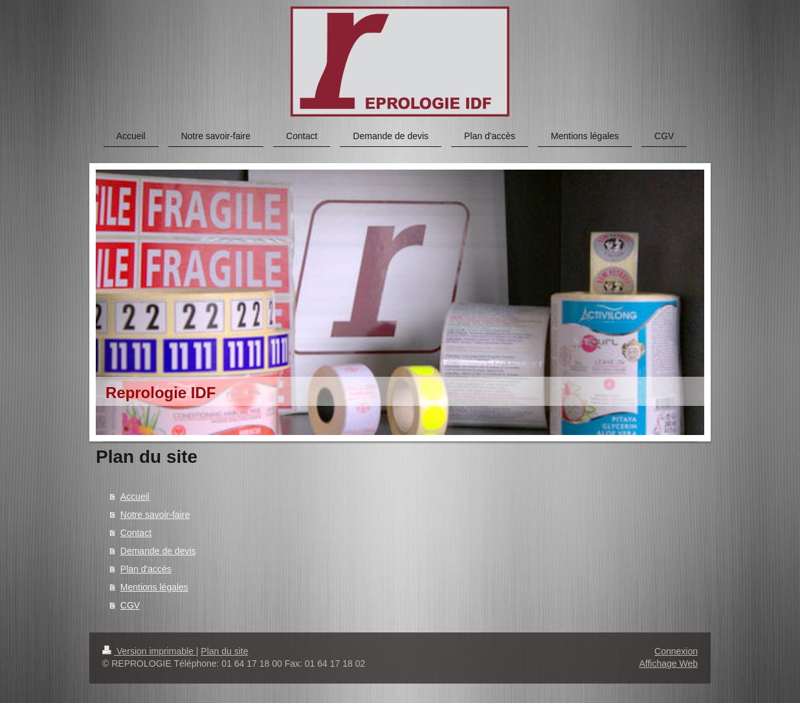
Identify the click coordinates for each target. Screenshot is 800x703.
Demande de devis (158, 551)
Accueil (135, 496)
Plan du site (224, 651)
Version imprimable (149, 651)
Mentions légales (154, 587)
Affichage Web (668, 663)
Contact (135, 533)
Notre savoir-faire (155, 514)
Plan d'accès (146, 569)
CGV (130, 605)
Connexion (676, 651)
